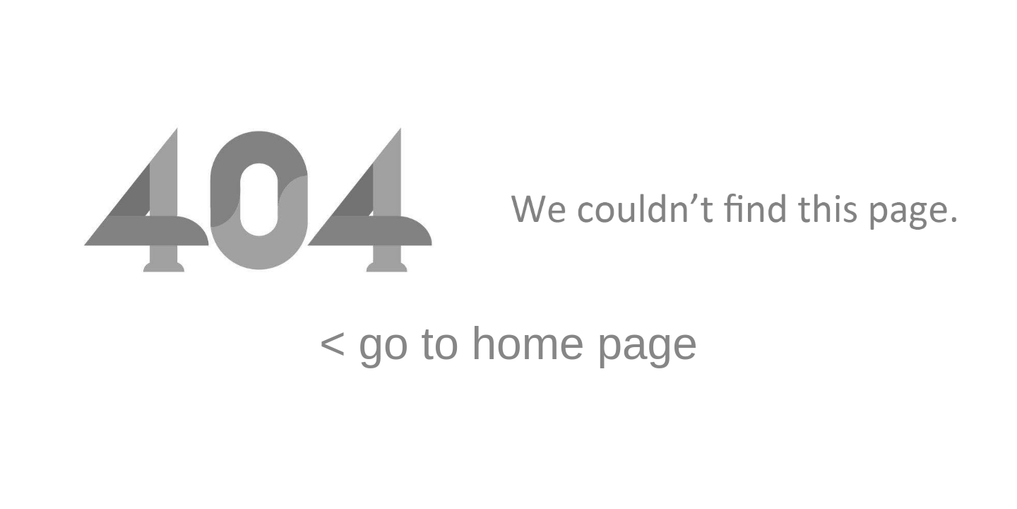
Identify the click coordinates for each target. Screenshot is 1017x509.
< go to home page (508, 343)
